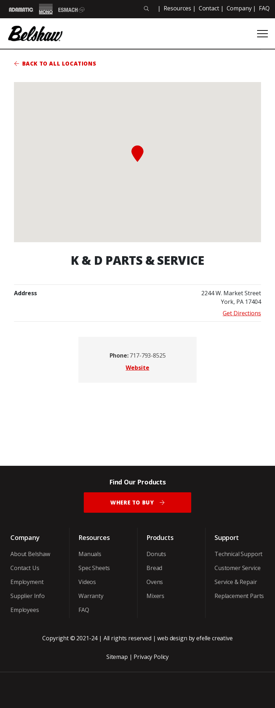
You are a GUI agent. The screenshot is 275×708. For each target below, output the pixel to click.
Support (226, 537)
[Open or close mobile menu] (262, 33)
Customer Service (237, 568)
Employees (24, 610)
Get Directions (242, 313)
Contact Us (24, 568)
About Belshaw (30, 554)
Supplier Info (27, 596)
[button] (137, 153)
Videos (87, 582)
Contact (209, 8)
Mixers (155, 596)
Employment (26, 582)
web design (172, 638)
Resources (177, 8)
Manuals (89, 554)
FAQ (264, 8)
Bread (154, 568)
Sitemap (117, 657)
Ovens (154, 582)
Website (137, 368)
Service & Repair (235, 582)
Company (239, 8)
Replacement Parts (239, 596)
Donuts (156, 554)
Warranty (90, 596)
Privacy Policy (151, 657)
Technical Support (238, 554)
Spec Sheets (94, 568)
